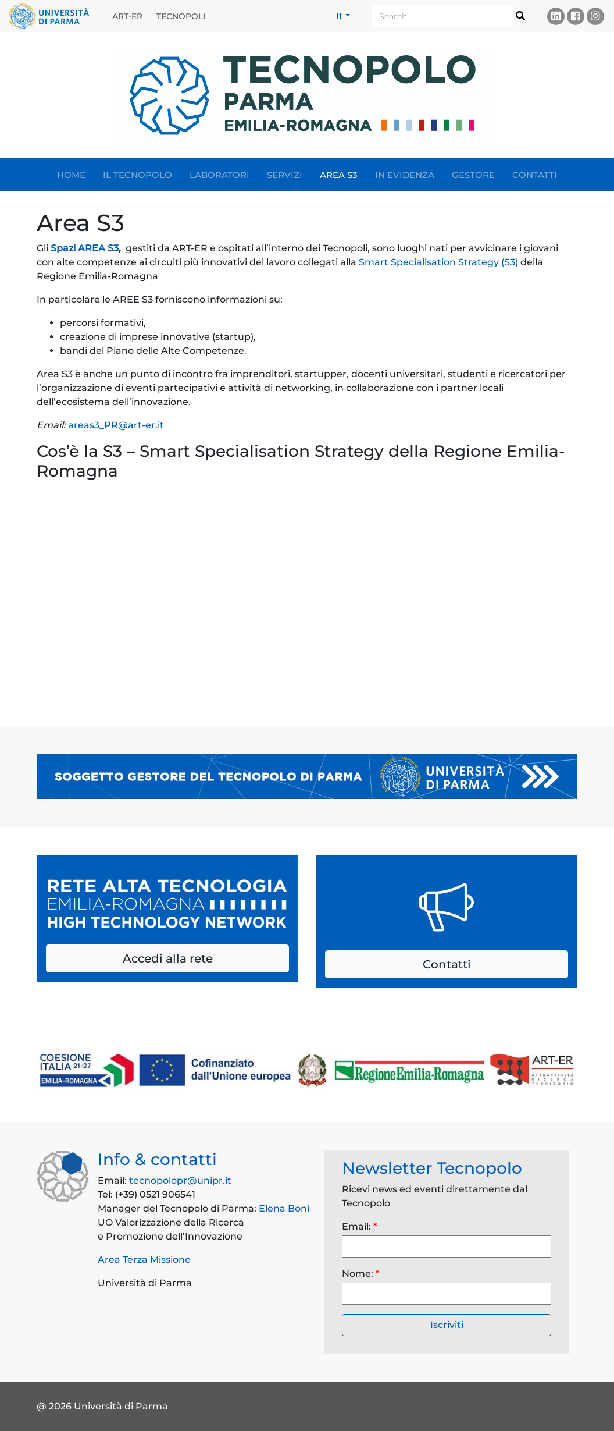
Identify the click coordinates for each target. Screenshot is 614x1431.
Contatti (534, 174)
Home (71, 174)
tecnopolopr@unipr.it (180, 1180)
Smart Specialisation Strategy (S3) (438, 262)
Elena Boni (284, 1208)
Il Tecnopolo (137, 174)
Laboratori (219, 174)
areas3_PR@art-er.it (116, 425)
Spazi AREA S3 (85, 248)
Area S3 (339, 174)
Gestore (473, 174)
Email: (359, 1226)
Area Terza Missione (144, 1259)
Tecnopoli (180, 16)
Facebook (575, 16)
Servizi (284, 174)
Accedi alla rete (168, 958)
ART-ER (127, 16)
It (339, 16)
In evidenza (404, 174)
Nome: (360, 1273)
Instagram (595, 16)
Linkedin (556, 16)
